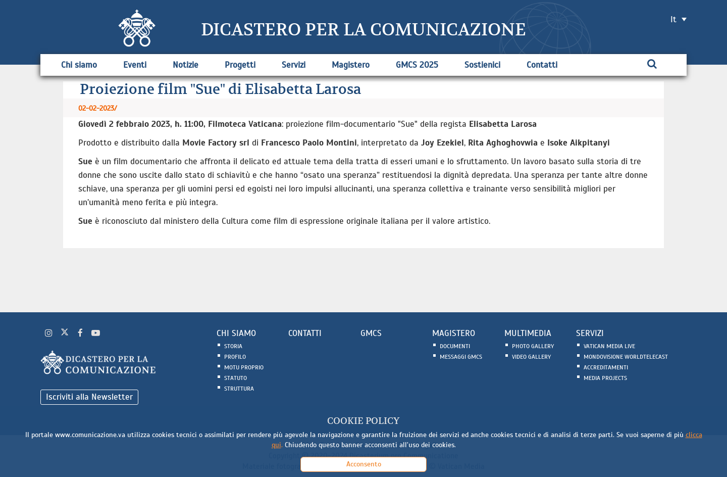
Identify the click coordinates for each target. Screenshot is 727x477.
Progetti (240, 65)
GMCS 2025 (417, 65)
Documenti (455, 346)
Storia (233, 346)
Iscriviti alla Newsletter (89, 397)
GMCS (371, 333)
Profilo (235, 356)
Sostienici (482, 65)
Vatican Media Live (609, 346)
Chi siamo (79, 65)
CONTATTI (305, 333)
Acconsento (363, 464)
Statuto (235, 377)
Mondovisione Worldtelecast (626, 356)
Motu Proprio (244, 367)
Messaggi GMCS (461, 356)
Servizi (293, 65)
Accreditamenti (606, 367)
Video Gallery (531, 356)
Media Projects (605, 377)
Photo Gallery (533, 346)
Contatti (542, 65)
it (673, 19)
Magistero (351, 65)
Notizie (185, 65)
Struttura (239, 388)
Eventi (134, 65)
